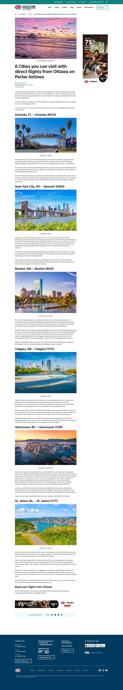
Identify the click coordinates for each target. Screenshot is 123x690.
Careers (77, 670)
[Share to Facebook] (52, 615)
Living (57, 7)
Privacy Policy (41, 670)
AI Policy (50, 670)
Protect (64, 7)
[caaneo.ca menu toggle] (102, 7)
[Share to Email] (62, 615)
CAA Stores (86, 670)
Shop (71, 7)
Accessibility (59, 670)
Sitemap (32, 670)
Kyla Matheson (21, 83)
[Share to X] (55, 615)
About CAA (69, 670)
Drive (49, 7)
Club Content (88, 7)
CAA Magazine (22, 14)
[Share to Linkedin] (58, 615)
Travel (79, 7)
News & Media (67, 646)
